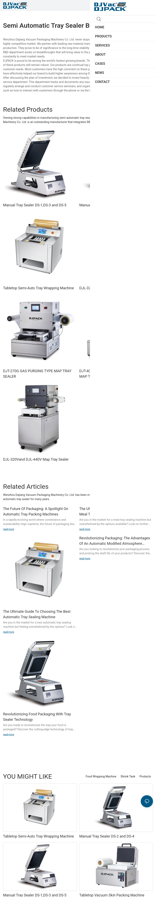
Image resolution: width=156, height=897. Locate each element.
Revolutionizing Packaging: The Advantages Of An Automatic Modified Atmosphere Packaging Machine (114, 541)
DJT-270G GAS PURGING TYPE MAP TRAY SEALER (37, 374)
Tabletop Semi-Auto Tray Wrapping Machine (38, 288)
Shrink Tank (128, 776)
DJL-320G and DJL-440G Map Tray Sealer (112, 288)
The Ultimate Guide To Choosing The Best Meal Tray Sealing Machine (113, 511)
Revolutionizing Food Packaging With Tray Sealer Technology (37, 717)
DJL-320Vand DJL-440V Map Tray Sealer (36, 459)
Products (145, 776)
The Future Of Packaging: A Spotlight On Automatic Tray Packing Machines (35, 511)
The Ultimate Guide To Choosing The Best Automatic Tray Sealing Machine (36, 614)
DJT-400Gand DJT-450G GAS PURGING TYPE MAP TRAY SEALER (115, 374)
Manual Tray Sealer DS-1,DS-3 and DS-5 (34, 205)
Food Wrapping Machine (101, 776)
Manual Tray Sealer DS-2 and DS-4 (106, 205)
